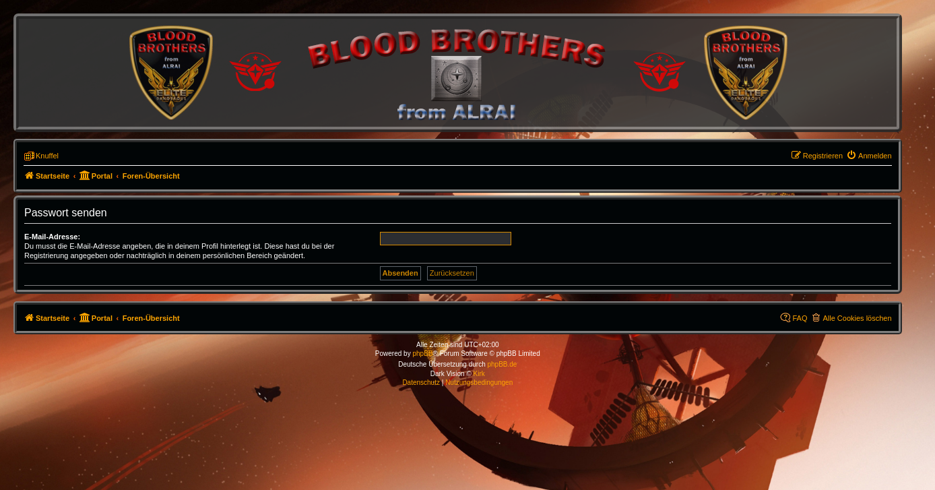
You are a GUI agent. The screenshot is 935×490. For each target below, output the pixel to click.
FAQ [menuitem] (799, 318)
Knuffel (47, 156)
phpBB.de (502, 364)
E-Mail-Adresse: (52, 237)
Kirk (479, 373)
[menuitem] (869, 156)
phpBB (422, 353)
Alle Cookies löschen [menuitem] (857, 318)
